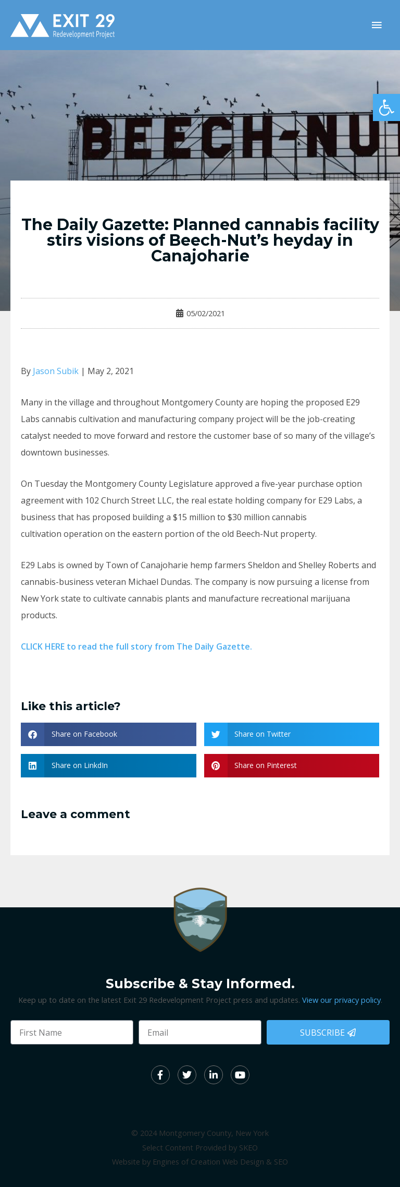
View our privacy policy (341, 999)
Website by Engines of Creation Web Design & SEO (200, 1161)
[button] (386, 107)
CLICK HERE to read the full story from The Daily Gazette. (136, 646)
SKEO (248, 1147)
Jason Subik (56, 371)
